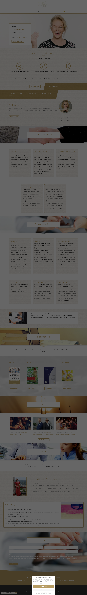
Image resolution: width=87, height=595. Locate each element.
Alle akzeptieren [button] (43, 586)
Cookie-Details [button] (38, 593)
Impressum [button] (49, 593)
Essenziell (43, 583)
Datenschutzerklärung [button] (44, 593)
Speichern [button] (43, 589)
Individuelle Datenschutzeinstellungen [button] (43, 592)
